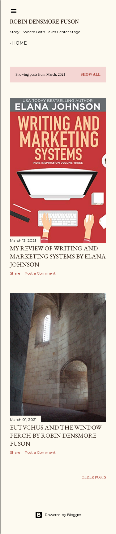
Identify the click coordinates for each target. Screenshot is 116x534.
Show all (91, 74)
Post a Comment (40, 273)
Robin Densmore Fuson (44, 22)
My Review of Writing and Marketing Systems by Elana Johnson (58, 256)
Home (19, 43)
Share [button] (15, 273)
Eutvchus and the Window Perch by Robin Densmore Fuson (55, 435)
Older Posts (94, 477)
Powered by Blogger (58, 515)
